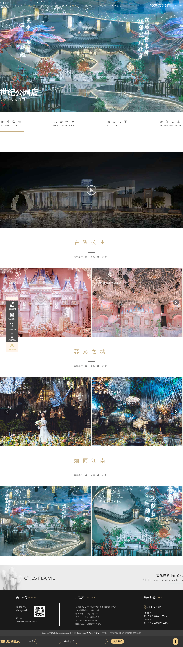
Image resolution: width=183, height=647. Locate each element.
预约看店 (12, 316)
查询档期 (12, 327)
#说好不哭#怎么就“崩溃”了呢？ (88, 610)
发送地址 (12, 337)
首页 (17, 5)
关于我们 (26, 597)
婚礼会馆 (31, 5)
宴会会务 (45, 5)
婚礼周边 (88, 5)
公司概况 (116, 5)
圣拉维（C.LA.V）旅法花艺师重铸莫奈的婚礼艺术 (95, 607)
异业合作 (102, 5)
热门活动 (59, 5)
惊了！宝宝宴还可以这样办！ (87, 617)
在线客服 (178, 5)
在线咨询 (12, 306)
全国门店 (73, 5)
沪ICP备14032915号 (93, 633)
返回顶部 (12, 347)
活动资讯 (85, 597)
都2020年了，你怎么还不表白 (87, 614)
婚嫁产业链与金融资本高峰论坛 (88, 624)
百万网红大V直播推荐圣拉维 (87, 620)
